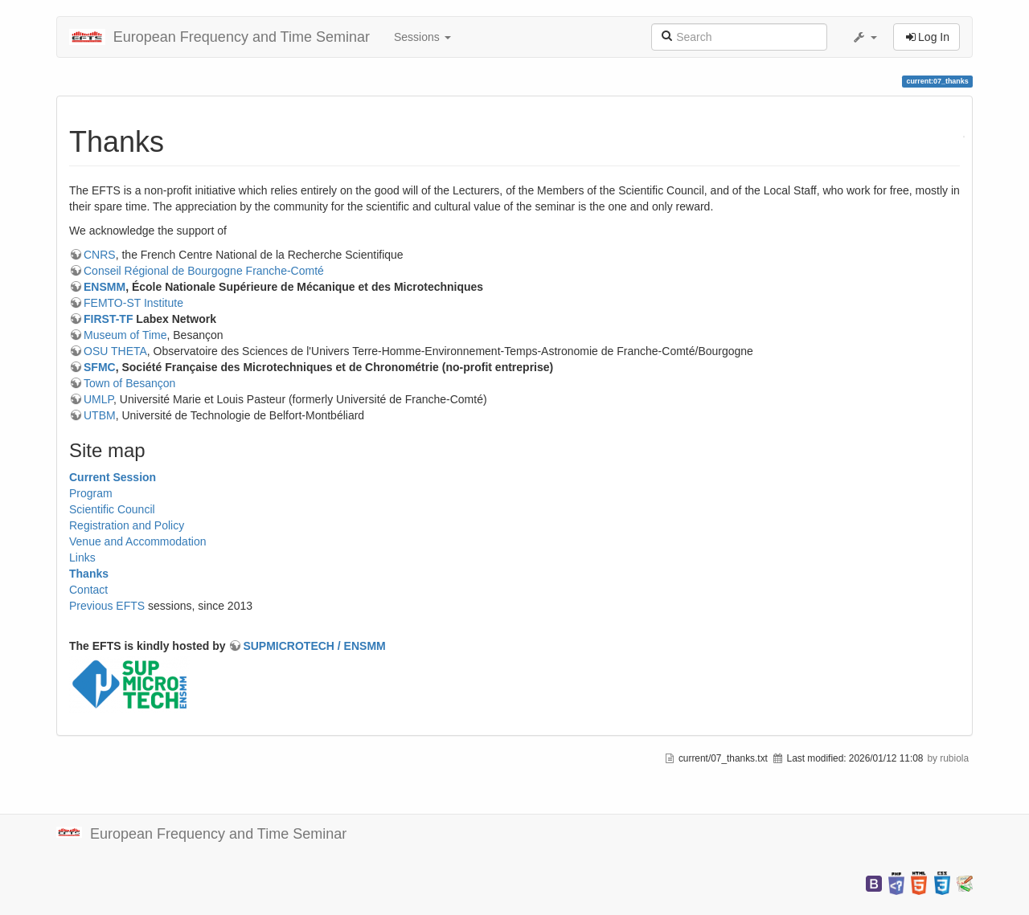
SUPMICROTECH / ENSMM (314, 645)
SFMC (100, 367)
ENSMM (104, 286)
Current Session (112, 477)
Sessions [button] (422, 37)
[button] (864, 37)
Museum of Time (125, 335)
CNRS (100, 254)
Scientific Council (112, 509)
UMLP (98, 399)
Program (91, 493)
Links (82, 557)
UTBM (100, 415)
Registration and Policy (126, 525)
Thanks (89, 573)
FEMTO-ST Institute (133, 302)
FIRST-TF (108, 318)
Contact (88, 589)
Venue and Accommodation (137, 541)
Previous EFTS (107, 605)
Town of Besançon (129, 383)
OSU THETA (115, 351)
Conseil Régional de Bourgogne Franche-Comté (204, 270)
